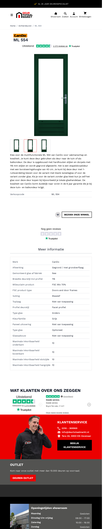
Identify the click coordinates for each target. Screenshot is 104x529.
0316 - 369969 (69, 428)
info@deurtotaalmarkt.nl (75, 432)
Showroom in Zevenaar (60, 4)
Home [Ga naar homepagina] (12, 26)
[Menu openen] (11, 15)
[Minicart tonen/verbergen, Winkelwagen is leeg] (85, 15)
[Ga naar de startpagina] (24, 14)
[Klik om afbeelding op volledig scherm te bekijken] (51, 95)
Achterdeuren (25, 26)
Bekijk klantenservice (75, 445)
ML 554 (38, 26)
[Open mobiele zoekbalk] (65, 15)
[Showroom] (55, 15)
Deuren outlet (23, 478)
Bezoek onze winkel (76, 214)
